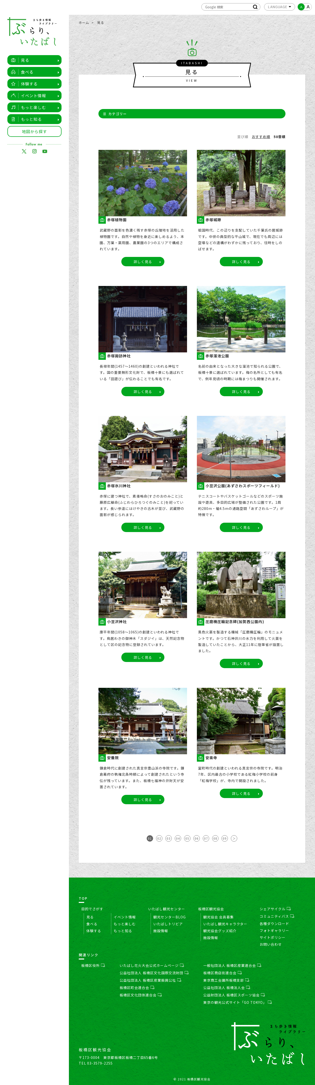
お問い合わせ (271, 944)
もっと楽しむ (27, 107)
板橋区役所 (93, 965)
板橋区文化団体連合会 (141, 994)
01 (150, 838)
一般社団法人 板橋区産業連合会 (232, 965)
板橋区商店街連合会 (222, 972)
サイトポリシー (272, 937)
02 (159, 838)
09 (225, 838)
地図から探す (34, 131)
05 (187, 838)
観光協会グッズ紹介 (219, 930)
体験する (23, 84)
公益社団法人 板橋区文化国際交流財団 (154, 972)
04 (178, 838)
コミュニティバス (277, 916)
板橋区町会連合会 (137, 987)
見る (18, 60)
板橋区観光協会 (211, 908)
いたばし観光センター (166, 908)
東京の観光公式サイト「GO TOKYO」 (237, 1002)
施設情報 (160, 930)
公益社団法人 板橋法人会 (226, 987)
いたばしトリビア (168, 923)
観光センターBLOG (169, 916)
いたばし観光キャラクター (225, 923)
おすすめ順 (261, 136)
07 (206, 838)
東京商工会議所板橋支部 (226, 980)
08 (215, 838)
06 (197, 838)
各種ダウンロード (274, 923)
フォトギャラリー (274, 930)
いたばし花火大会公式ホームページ (152, 965)
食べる (20, 72)
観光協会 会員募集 (218, 916)
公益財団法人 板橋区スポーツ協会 (234, 994)
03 (169, 838)
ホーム (84, 22)
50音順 (279, 136)
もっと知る (25, 119)
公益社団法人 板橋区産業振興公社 (150, 980)
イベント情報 (27, 95)
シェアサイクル (275, 908)
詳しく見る (143, 261)
